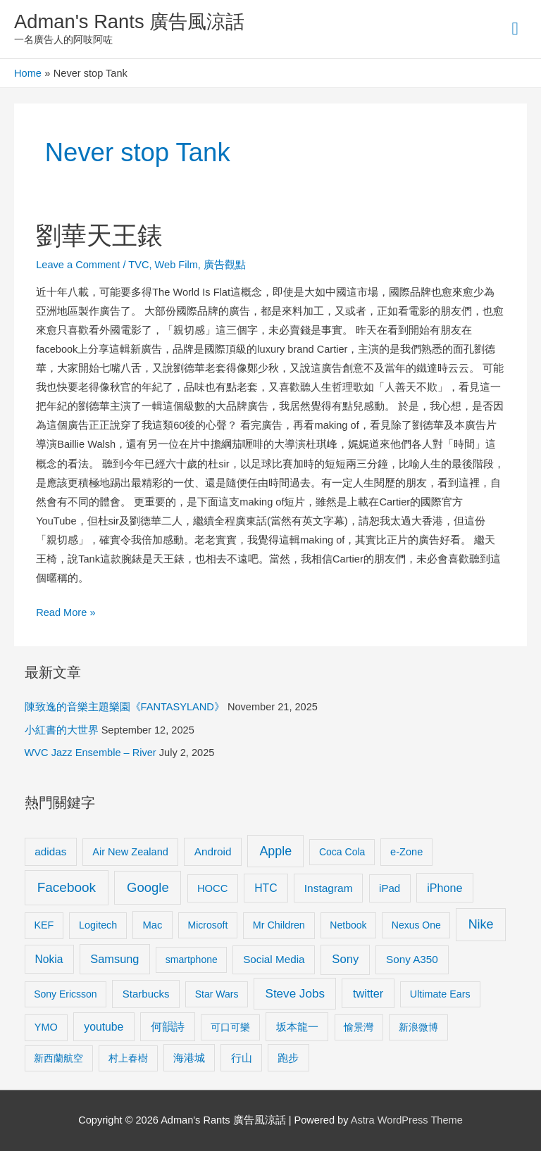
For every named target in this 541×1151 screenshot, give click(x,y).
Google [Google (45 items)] (148, 887)
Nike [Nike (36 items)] (481, 924)
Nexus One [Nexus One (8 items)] (416, 925)
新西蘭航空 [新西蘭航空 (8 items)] (58, 1058)
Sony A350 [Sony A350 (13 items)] (412, 959)
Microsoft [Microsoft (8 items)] (208, 925)
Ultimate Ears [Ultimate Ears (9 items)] (440, 994)
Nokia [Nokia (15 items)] (49, 959)
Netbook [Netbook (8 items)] (348, 925)
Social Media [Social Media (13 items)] (273, 959)
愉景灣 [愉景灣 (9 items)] (358, 1027)
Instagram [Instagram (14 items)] (328, 888)
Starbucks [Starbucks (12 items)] (146, 994)
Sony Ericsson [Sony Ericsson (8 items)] (65, 994)
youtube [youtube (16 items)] (103, 1027)
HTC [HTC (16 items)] (265, 888)
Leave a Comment (78, 264)
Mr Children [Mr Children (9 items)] (279, 925)
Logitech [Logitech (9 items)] (98, 925)
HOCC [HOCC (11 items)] (212, 888)
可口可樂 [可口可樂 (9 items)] (230, 1027)
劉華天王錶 (99, 235)
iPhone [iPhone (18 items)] (444, 887)
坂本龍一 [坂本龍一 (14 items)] (297, 1027)
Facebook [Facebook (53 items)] (66, 887)
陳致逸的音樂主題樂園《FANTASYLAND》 (125, 706)
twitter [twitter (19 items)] (368, 993)
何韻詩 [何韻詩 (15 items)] (168, 1027)
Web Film (176, 264)
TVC (138, 264)
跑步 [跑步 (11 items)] (288, 1058)
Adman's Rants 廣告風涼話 (129, 21)
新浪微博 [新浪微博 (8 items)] (418, 1027)
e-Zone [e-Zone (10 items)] (406, 851)
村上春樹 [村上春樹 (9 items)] (128, 1058)
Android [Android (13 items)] (213, 851)
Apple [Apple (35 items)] (275, 851)
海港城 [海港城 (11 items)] (189, 1058)
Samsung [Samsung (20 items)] (114, 958)
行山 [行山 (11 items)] (241, 1058)
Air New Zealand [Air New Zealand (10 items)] (130, 851)
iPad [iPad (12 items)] (389, 888)
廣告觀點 (225, 264)
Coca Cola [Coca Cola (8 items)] (342, 851)
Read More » (65, 610)
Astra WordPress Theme (407, 1120)
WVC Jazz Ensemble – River (90, 752)
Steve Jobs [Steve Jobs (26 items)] (295, 993)
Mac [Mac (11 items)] (153, 925)
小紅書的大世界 (62, 730)
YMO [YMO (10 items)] (46, 1027)
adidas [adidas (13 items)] (50, 851)
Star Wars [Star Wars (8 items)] (217, 994)
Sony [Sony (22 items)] (345, 959)
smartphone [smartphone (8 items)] (192, 959)
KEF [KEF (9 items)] (44, 925)
